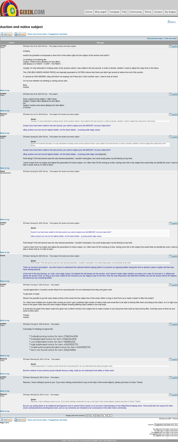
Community (135, 12)
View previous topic (155, 38)
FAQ (124, 12)
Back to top (4, 90)
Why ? (101, 12)
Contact (158, 12)
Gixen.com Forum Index (37, 34)
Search (172, 22)
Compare (114, 12)
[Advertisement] (100, 196)
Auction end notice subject (21, 27)
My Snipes (170, 12)
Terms (148, 12)
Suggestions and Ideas (58, 34)
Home (88, 12)
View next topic (171, 38)
